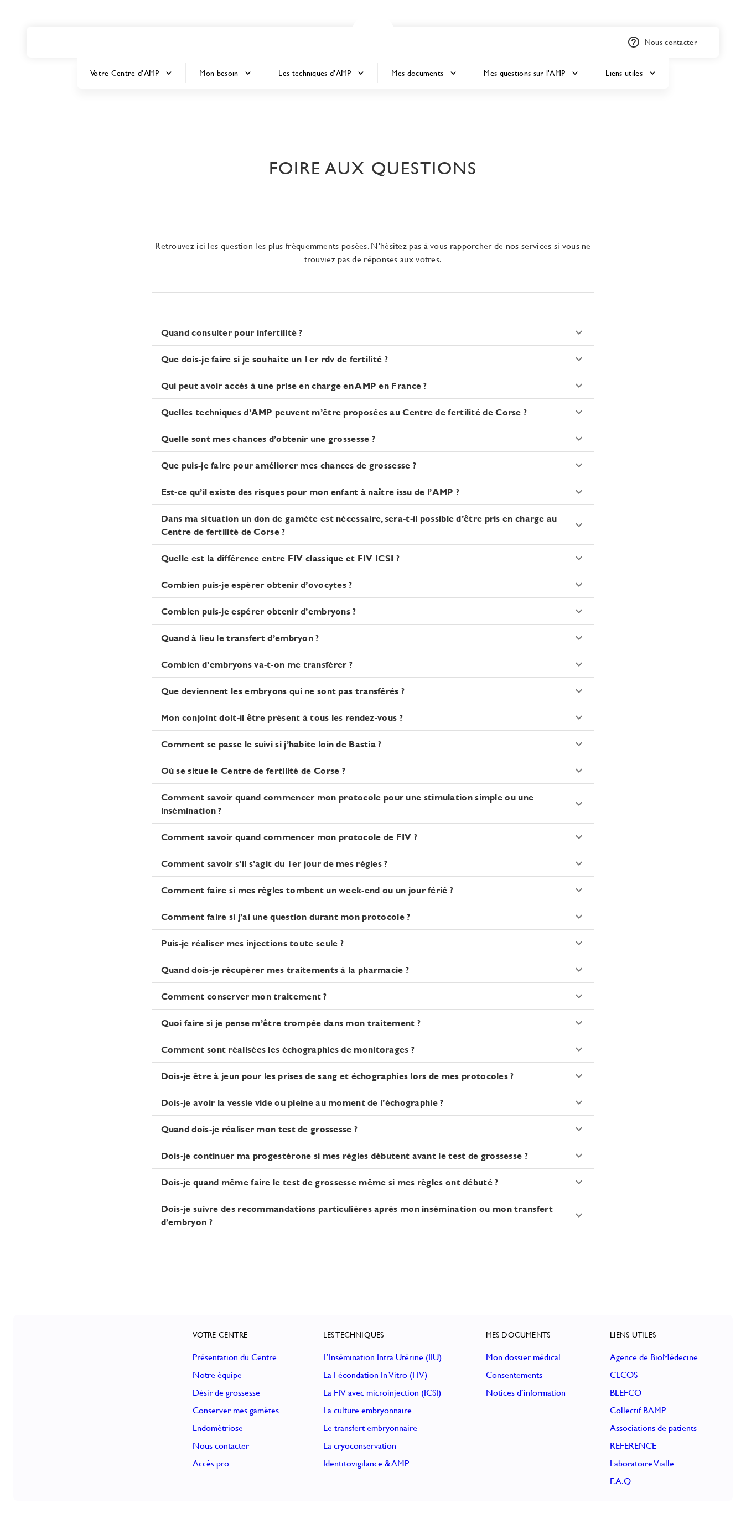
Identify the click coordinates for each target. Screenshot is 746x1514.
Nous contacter (662, 42)
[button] (373, 35)
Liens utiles (630, 73)
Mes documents (424, 73)
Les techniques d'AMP (321, 73)
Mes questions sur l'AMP (531, 73)
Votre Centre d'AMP (131, 73)
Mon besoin (225, 73)
